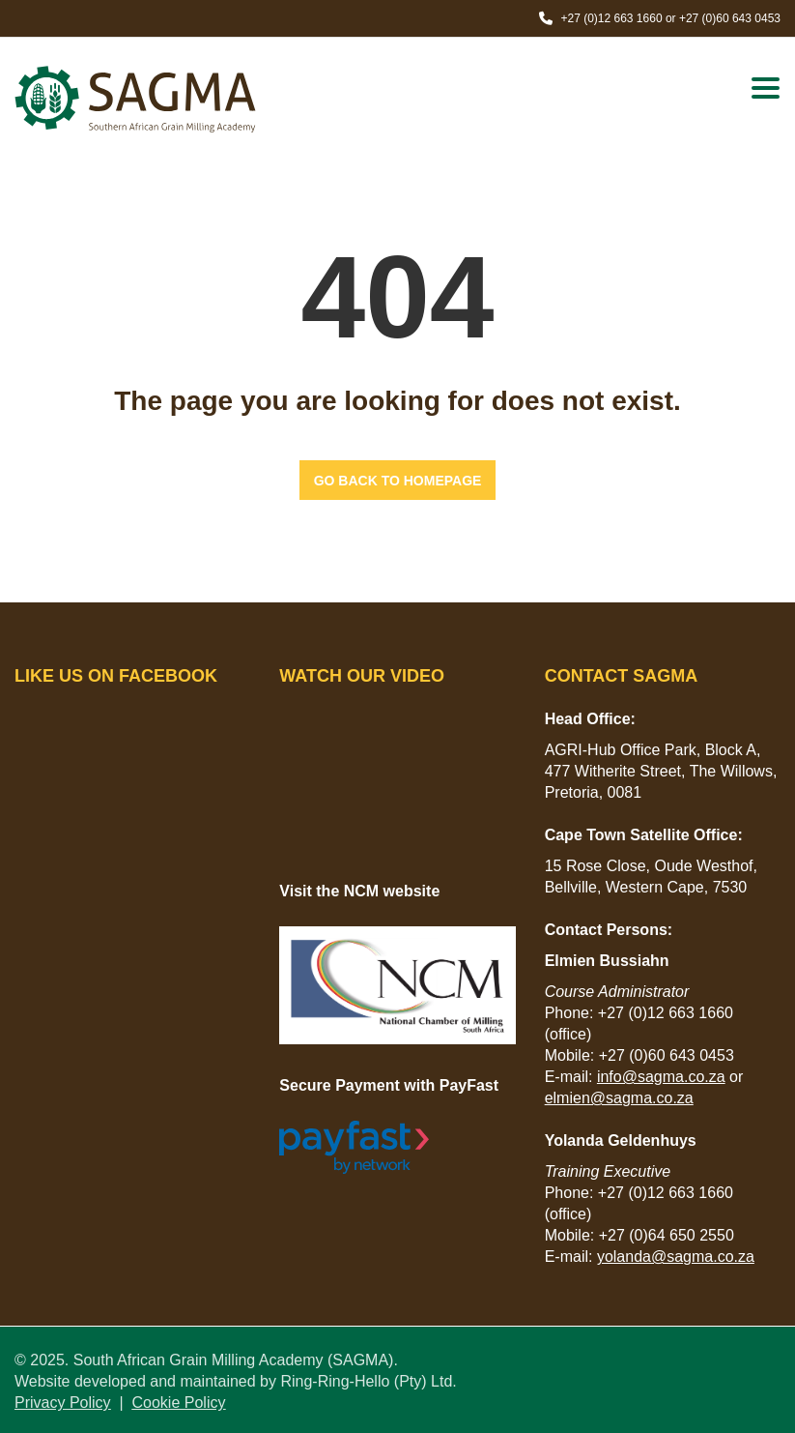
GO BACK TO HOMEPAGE (398, 480)
